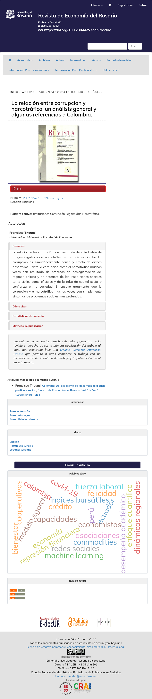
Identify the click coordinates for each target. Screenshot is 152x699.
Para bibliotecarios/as (24, 419)
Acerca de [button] (25, 60)
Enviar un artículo (77, 465)
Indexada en (78, 60)
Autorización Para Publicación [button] (76, 70)
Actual (60, 60)
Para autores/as (20, 415)
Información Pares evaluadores (29, 70)
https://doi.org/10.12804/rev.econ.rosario (77, 30)
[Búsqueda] (107, 46)
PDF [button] (19, 189)
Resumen (18, 246)
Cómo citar (20, 306)
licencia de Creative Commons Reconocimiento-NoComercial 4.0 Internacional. (76, 647)
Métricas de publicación (28, 326)
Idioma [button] (97, 5)
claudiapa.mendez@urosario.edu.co (76, 676)
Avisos (96, 60)
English (14, 442)
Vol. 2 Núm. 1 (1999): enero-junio (61, 92)
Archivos (44, 60)
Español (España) (21, 449)
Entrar (143, 5)
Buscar (135, 46)
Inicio (14, 92)
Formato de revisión (119, 60)
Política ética (111, 70)
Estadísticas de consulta (28, 316)
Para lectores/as (20, 411)
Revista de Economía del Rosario (77, 15)
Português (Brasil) (21, 445)
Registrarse (125, 5)
